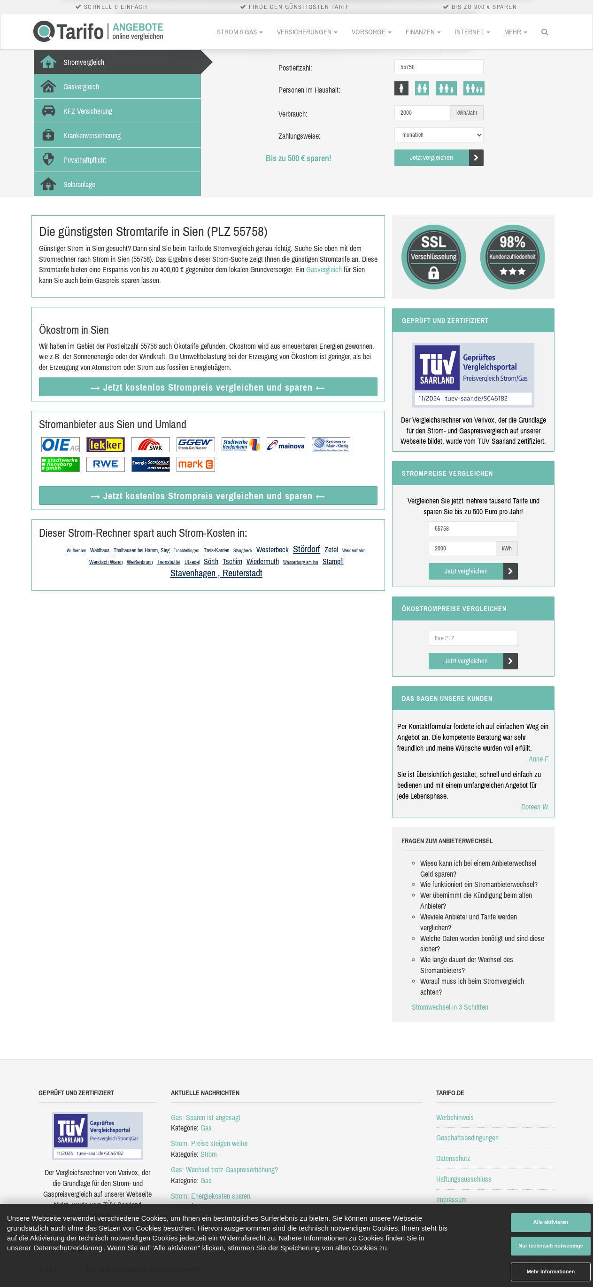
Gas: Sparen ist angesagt (205, 1117)
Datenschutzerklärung (68, 1248)
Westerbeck (272, 549)
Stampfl (333, 561)
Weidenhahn (354, 550)
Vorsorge (372, 32)
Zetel (331, 549)
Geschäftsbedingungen (467, 1137)
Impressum (451, 1199)
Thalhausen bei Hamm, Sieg (141, 550)
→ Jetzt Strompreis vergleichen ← (208, 387)
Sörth (211, 561)
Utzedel (192, 562)
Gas (206, 1127)
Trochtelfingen (187, 550)
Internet (472, 32)
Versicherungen (307, 32)
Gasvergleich (324, 269)
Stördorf (306, 548)
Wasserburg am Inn (300, 562)
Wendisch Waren (106, 562)
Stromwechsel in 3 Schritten (450, 1007)
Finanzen (423, 32)
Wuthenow (76, 550)
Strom (208, 1154)
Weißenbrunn (140, 562)
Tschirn (232, 561)
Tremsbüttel (168, 562)
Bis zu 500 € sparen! (298, 158)
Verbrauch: (293, 114)
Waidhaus (99, 550)
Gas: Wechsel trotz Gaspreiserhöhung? (224, 1169)
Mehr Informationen (551, 1271)
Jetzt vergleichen (447, 157)
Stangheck (242, 550)
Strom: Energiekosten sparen (210, 1196)
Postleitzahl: (295, 67)
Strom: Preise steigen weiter (209, 1143)
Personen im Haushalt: (309, 90)
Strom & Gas (240, 32)
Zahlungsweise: (299, 136)
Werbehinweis (455, 1117)
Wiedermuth (262, 561)
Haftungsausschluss (464, 1179)
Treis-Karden (216, 550)
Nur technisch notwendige (550, 1245)
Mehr (515, 32)
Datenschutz (453, 1158)
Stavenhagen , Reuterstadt (216, 572)
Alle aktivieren (551, 1222)
